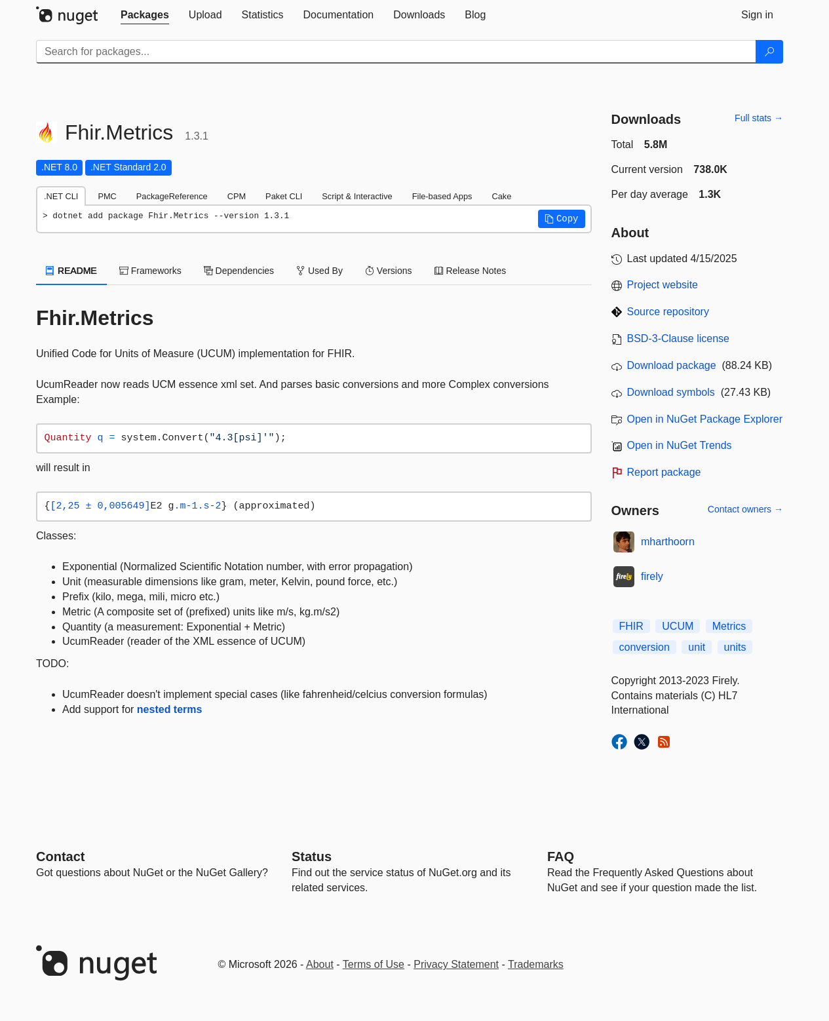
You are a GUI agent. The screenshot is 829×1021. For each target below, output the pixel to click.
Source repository (668, 311)
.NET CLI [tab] (61, 196)
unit (696, 647)
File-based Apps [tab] (442, 196)
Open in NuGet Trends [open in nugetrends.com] (679, 445)
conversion (644, 647)
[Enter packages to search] (396, 52)
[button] (561, 219)
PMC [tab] (107, 196)
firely (652, 576)
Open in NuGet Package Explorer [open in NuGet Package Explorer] (704, 419)
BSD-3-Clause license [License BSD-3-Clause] (678, 338)
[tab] (145, 15)
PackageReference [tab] (172, 196)
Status (312, 856)
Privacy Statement (456, 964)
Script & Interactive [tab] (357, 196)
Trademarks (536, 964)
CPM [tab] (236, 196)
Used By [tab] (319, 270)
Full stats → (759, 118)
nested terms (169, 709)
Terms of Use (373, 964)
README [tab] (71, 270)
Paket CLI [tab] (283, 196)
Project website (663, 284)
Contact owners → (745, 509)
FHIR (631, 626)
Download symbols (671, 392)
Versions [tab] (388, 270)
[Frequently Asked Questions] (560, 856)
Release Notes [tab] (470, 270)
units (735, 647)
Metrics (729, 626)
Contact (60, 856)
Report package (664, 472)
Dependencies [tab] (239, 270)
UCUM (677, 626)
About (320, 964)
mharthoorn (668, 541)
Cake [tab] (501, 196)
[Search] (769, 52)
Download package (671, 365)
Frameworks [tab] (150, 270)
